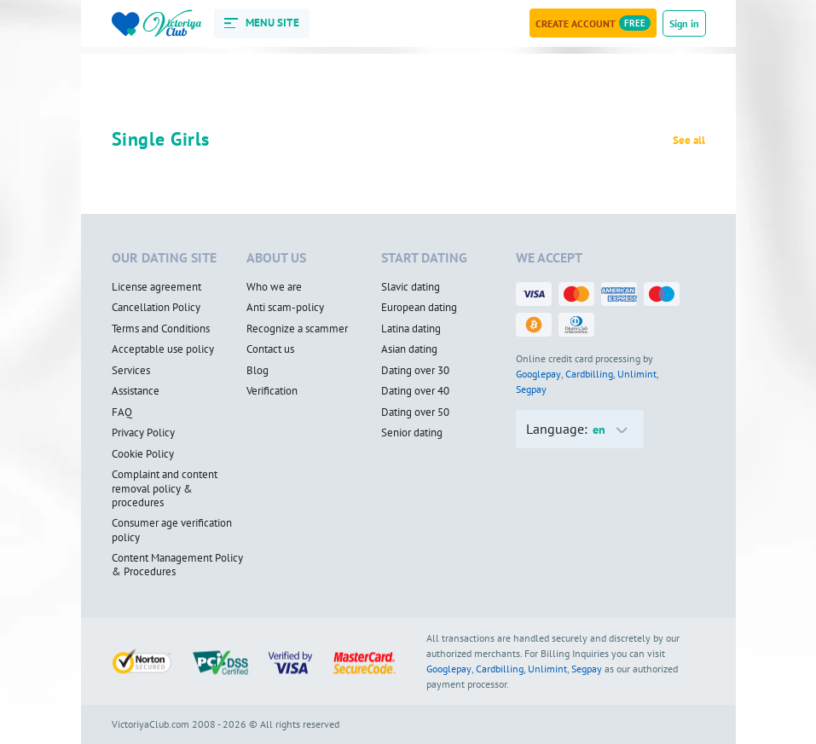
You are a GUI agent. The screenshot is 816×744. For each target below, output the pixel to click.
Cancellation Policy (156, 307)
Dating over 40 (415, 391)
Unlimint (637, 373)
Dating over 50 (415, 412)
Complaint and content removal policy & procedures (164, 489)
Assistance (135, 391)
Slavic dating (410, 287)
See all (689, 140)
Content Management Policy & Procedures (177, 565)
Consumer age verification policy (172, 530)
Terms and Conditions (161, 329)
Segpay (531, 389)
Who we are (274, 287)
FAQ (122, 412)
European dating (419, 307)
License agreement (156, 287)
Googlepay (538, 373)
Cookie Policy (143, 454)
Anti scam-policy (285, 307)
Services (131, 371)
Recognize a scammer (297, 329)
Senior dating (412, 433)
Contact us (270, 349)
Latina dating (411, 329)
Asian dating (409, 349)
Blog (257, 371)
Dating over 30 (415, 371)
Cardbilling (589, 373)
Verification (272, 391)
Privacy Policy (143, 433)
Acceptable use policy (163, 349)
